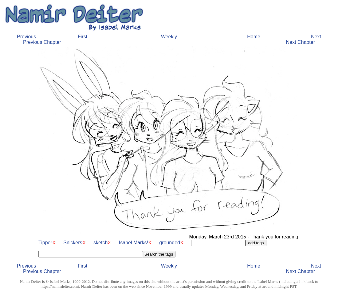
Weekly (169, 36)
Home (253, 36)
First (82, 36)
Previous (26, 36)
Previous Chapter (42, 42)
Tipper (45, 242)
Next (316, 36)
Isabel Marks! (133, 242)
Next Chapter (300, 42)
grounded (169, 242)
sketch (100, 242)
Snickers (72, 242)
